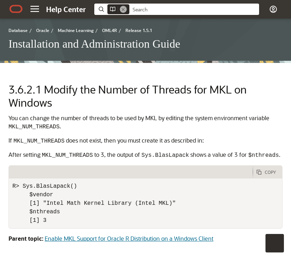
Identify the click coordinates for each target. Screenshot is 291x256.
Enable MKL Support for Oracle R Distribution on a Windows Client (129, 238)
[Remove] (123, 9)
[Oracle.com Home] (16, 8)
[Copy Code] (267, 172)
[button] (35, 9)
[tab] (131, 172)
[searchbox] (194, 9)
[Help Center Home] (66, 9)
